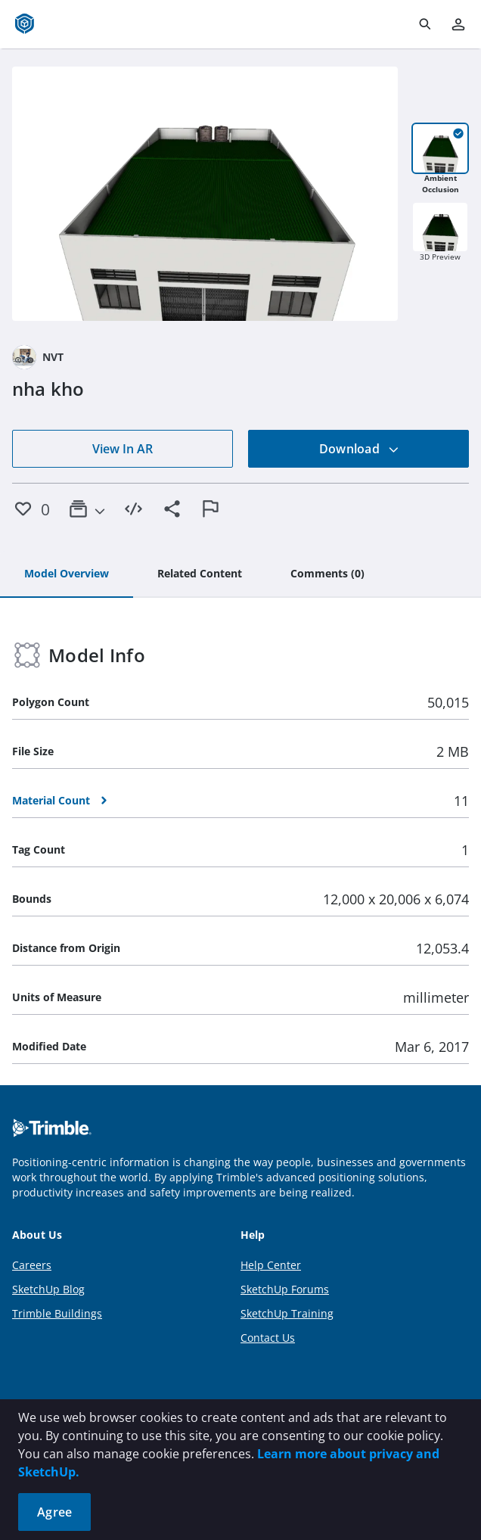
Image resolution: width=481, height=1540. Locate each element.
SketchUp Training (287, 1313)
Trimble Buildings (57, 1313)
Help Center (270, 1265)
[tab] (66, 574)
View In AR (122, 448)
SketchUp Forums (284, 1289)
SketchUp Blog (48, 1289)
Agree (54, 1512)
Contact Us (267, 1337)
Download (359, 448)
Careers (31, 1265)
